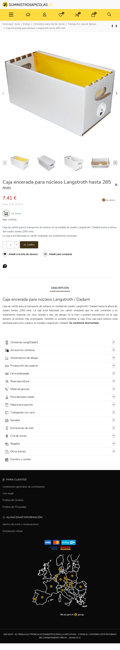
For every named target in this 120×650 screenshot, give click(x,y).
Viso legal (8, 493)
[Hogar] (28, 15)
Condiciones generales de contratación (24, 486)
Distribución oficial (12, 531)
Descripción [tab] (60, 288)
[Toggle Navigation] (11, 14)
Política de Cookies (13, 500)
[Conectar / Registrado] (44, 15)
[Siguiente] (116, 26)
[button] (61, 14)
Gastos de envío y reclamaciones (21, 524)
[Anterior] (112, 26)
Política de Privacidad (14, 507)
